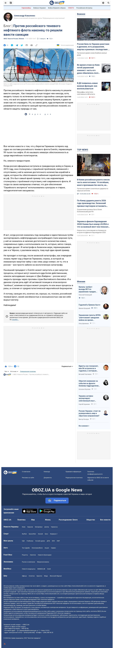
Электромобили (37, 548)
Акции (47, 548)
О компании (26, 471)
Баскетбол (32, 534)
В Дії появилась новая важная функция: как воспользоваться (87, 86)
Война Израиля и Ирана (57, 8)
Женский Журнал (56, 576)
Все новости (105, 520)
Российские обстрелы (84, 8)
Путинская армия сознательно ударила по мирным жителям (92, 190)
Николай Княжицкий (85, 295)
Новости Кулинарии (44, 555)
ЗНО (53, 541)
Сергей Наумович (84, 404)
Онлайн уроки (40, 541)
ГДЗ (23, 541)
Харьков (30, 527)
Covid (49, 569)
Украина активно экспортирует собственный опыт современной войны (87, 398)
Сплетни (32, 576)
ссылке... (15, 319)
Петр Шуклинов (84, 323)
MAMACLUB (41, 569)
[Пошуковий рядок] (108, 2)
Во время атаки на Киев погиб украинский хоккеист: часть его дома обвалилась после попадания (88, 69)
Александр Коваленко (24, 15)
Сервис (53, 548)
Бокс (46, 534)
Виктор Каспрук (84, 419)
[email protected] (29, 632)
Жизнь (48, 520)
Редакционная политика (28, 371)
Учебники (30, 541)
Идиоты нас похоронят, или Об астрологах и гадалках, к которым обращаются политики (88, 368)
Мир (33, 520)
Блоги (75, 520)
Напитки (33, 555)
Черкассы (54, 527)
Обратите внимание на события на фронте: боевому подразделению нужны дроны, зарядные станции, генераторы (89, 383)
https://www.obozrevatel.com (77, 586)
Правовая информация (73, 471)
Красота (39, 576)
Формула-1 (53, 534)
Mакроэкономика (43, 562)
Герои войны (26, 8)
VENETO (71, 8)
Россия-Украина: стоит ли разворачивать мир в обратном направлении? (89, 413)
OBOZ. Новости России (20, 374)
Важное (81, 14)
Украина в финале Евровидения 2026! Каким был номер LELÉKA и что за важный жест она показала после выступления (93, 224)
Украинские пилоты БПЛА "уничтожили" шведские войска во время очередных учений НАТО (90, 317)
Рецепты (25, 555)
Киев (23, 527)
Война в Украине (39, 8)
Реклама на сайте (28, 477)
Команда (47, 471)
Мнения (81, 281)
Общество (90, 520)
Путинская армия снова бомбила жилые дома (92, 54)
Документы (48, 477)
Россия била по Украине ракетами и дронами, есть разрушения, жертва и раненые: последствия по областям (93, 47)
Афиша (24, 576)
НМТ (58, 541)
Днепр (46, 527)
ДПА (48, 541)
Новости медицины (28, 569)
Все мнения (83, 426)
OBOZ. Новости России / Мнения (14, 38)
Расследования (65, 520)
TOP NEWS (82, 149)
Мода (46, 576)
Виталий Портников (85, 374)
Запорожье (38, 527)
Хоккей (40, 534)
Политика (21, 520)
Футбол (24, 534)
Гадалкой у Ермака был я (89, 305)
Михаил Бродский (84, 308)
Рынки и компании (28, 562)
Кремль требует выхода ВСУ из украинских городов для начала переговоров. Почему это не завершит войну (88, 289)
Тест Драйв (26, 548)
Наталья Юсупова (84, 389)
